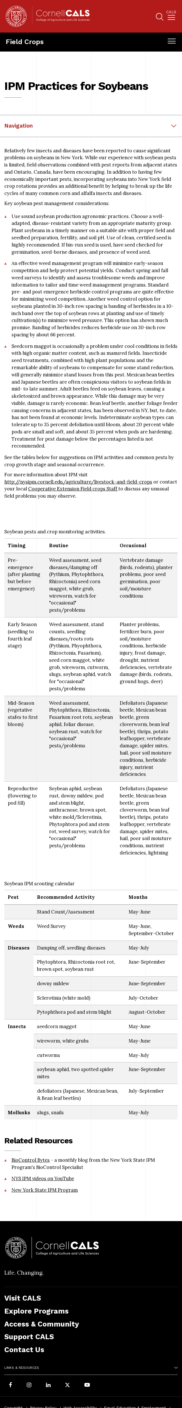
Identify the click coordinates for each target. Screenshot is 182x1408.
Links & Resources (21, 1368)
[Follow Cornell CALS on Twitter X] (67, 1386)
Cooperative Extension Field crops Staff (73, 489)
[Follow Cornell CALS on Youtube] (87, 1386)
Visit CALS (22, 1298)
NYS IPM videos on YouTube (42, 1178)
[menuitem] (171, 16)
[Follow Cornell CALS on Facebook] (10, 1386)
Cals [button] (171, 12)
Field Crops (25, 42)
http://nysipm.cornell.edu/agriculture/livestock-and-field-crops (78, 482)
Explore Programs (36, 1311)
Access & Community (41, 1324)
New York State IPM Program (44, 1190)
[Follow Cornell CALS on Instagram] (29, 1386)
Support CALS (29, 1337)
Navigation (18, 125)
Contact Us (24, 1350)
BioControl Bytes (30, 1160)
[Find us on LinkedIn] (48, 1386)
